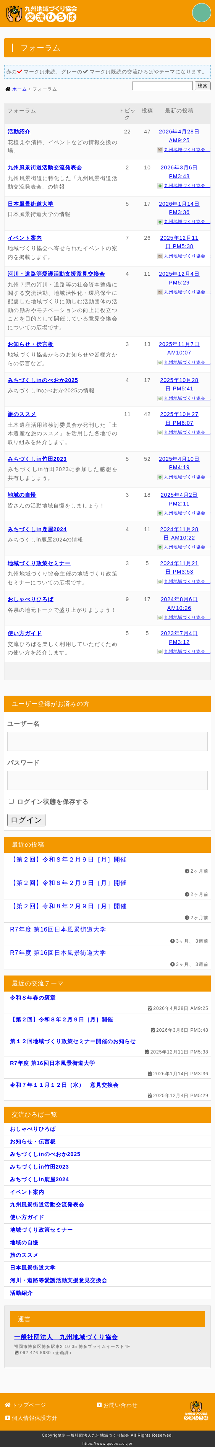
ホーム (19, 89)
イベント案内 (25, 238)
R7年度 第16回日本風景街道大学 (58, 929)
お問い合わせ (117, 1405)
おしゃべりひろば (30, 599)
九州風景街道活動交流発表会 (45, 167)
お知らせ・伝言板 (30, 344)
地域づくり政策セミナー (39, 563)
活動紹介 (19, 131)
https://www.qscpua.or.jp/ (107, 1443)
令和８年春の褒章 (33, 998)
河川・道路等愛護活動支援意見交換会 (56, 274)
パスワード (23, 762)
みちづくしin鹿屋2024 (37, 529)
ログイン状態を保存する (48, 801)
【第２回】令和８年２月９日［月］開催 (68, 859)
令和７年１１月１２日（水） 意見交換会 (64, 1085)
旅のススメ (22, 414)
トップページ (25, 1405)
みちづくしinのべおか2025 (43, 380)
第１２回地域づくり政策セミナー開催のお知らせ (73, 1041)
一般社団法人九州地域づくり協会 (97, 1435)
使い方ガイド (25, 633)
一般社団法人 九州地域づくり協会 (66, 1337)
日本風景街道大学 (30, 204)
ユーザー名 (23, 723)
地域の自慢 (22, 495)
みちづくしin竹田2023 (37, 459)
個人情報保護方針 (31, 1418)
